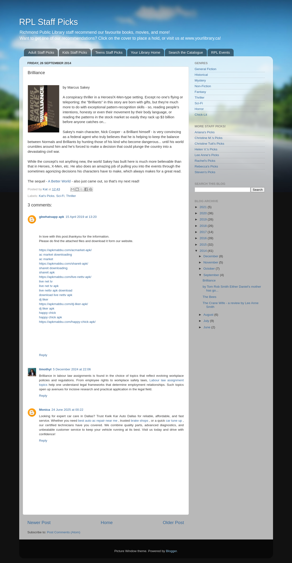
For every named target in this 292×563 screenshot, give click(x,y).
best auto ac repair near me (98, 420)
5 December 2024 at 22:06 (72, 369)
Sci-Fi (60, 196)
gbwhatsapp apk (51, 217)
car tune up (174, 420)
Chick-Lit (201, 114)
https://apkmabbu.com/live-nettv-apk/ (65, 277)
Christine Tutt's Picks (209, 143)
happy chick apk (50, 317)
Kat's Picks (47, 196)
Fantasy (200, 92)
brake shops (140, 420)
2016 (203, 238)
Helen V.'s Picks (206, 149)
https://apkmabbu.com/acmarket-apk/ (65, 250)
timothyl (45, 369)
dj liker (43, 299)
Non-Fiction (203, 86)
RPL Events (220, 52)
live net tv (46, 281)
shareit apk (47, 272)
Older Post (173, 522)
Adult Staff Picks (41, 52)
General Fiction (206, 69)
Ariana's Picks (205, 132)
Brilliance (209, 280)
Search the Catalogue (185, 52)
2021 (203, 207)
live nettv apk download (55, 290)
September (212, 275)
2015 (203, 244)
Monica (44, 409)
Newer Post (39, 522)
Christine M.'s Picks (208, 138)
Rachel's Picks (205, 160)
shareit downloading (53, 268)
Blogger (171, 551)
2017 (203, 232)
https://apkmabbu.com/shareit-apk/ (63, 263)
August (209, 314)
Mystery (200, 80)
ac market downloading (55, 254)
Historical (201, 74)
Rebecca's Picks (206, 166)
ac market (46, 259)
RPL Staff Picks (48, 22)
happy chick (47, 313)
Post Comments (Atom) (63, 532)
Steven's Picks (205, 172)
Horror (199, 109)
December (211, 256)
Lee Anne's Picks (207, 155)
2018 (203, 226)
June (207, 327)
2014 (203, 251)
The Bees (209, 297)
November (211, 262)
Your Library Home (145, 52)
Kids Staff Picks (74, 52)
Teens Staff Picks (109, 52)
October (210, 268)
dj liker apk (47, 308)
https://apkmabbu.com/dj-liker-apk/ (63, 304)
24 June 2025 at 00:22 (67, 409)
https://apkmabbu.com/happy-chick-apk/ (67, 322)
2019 (203, 219)
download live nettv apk (55, 295)
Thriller (71, 196)
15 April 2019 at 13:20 (81, 217)
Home (107, 522)
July (207, 321)
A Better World (59, 181)
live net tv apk (49, 286)
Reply (43, 355)
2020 (203, 213)
